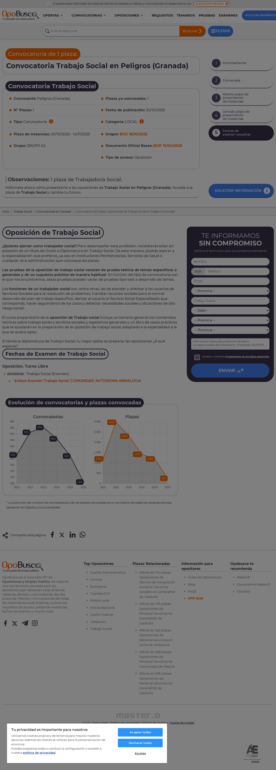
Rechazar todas (140, 743)
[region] (87, 743)
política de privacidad (39, 752)
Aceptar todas (140, 732)
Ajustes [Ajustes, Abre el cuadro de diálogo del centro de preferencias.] (140, 753)
